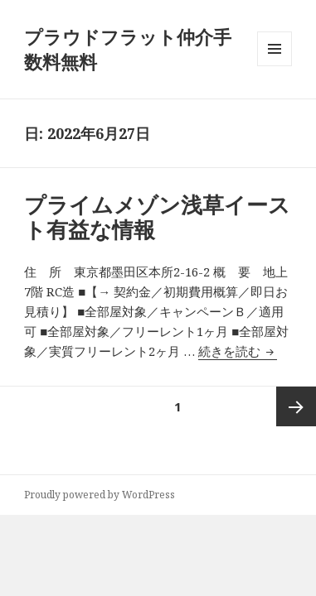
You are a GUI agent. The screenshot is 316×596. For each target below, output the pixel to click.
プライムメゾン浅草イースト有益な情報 (157, 217)
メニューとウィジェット (274, 65)
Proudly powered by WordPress (99, 495)
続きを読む (237, 351)
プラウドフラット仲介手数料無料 (127, 49)
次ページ (296, 406)
